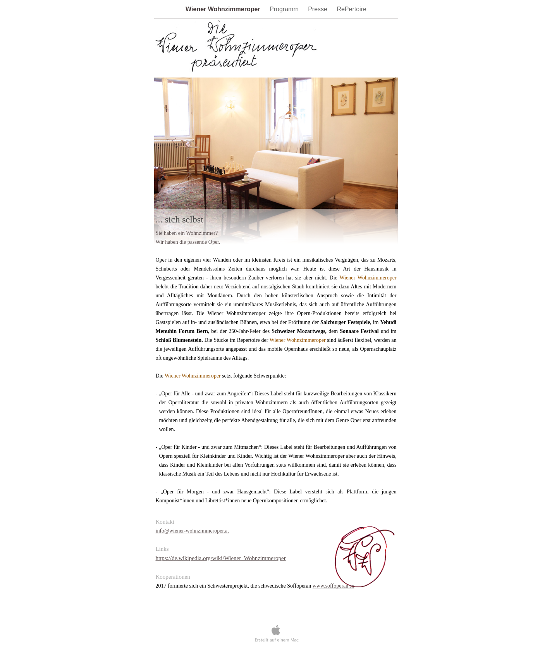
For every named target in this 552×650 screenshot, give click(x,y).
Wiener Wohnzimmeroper (224, 9)
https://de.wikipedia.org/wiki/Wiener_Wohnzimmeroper (221, 558)
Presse (318, 9)
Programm (285, 9)
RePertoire (351, 9)
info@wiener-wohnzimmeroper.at (192, 531)
